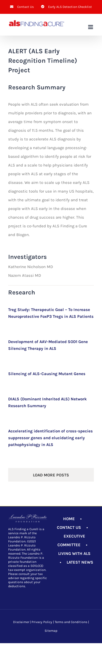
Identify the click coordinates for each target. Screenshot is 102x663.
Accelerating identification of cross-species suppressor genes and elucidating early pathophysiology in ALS (50, 438)
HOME (69, 518)
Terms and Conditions (71, 622)
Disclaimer (21, 622)
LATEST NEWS (80, 562)
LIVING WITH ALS (74, 553)
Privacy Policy (42, 622)
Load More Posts (51, 475)
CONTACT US (69, 527)
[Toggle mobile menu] (91, 27)
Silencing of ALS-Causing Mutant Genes (46, 373)
